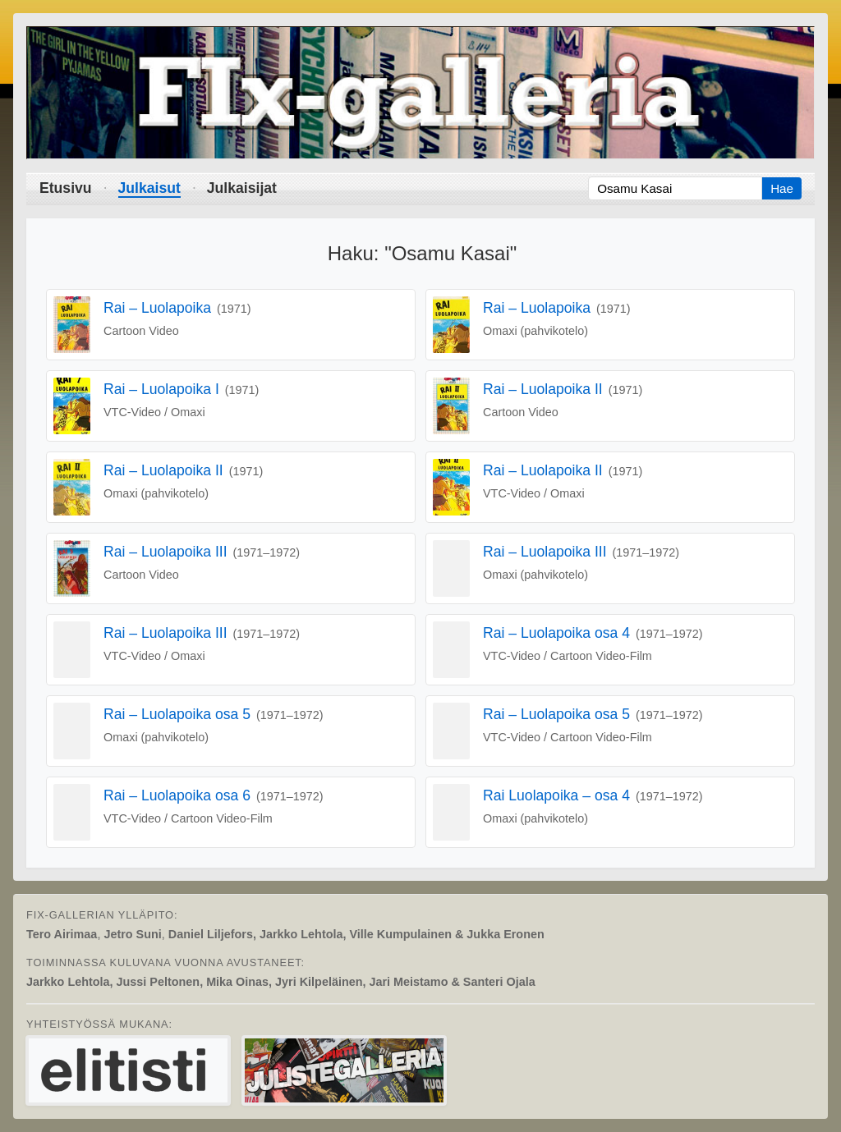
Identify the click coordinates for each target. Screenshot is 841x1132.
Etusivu (65, 188)
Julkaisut (149, 188)
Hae (781, 188)
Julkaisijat (242, 188)
